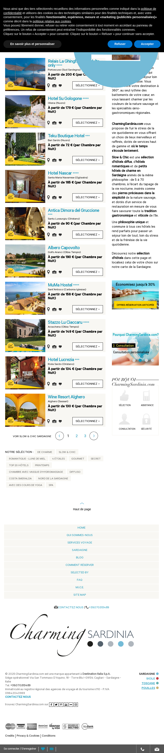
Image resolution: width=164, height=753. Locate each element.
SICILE (152, 679)
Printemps (42, 465)
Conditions (49, 736)
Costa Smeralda (20, 478)
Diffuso (75, 472)
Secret (96, 459)
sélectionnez (88, 123)
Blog (79, 557)
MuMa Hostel (60, 285)
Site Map (79, 595)
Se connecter (12, 749)
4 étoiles (58, 459)
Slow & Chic (67, 452)
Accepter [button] (147, 44)
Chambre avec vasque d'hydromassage (36, 472)
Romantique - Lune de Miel (27, 459)
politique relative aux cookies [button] (52, 21)
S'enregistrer (28, 749)
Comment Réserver (80, 565)
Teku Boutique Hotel (66, 136)
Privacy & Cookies (28, 736)
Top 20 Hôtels (18, 465)
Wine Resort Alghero (66, 397)
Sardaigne (79, 550)
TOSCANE (150, 683)
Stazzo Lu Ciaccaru (65, 322)
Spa (51, 485)
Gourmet (77, 459)
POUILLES (150, 688)
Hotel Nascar (60, 173)
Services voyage (79, 543)
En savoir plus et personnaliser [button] (32, 44)
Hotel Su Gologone (65, 99)
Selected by (80, 572)
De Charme (44, 452)
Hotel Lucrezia (61, 360)
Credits (9, 736)
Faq (79, 580)
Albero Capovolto (64, 248)
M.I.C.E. (80, 587)
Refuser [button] (120, 44)
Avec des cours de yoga (25, 485)
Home (81, 528)
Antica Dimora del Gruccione (73, 211)
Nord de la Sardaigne (53, 478)
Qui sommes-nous (80, 535)
